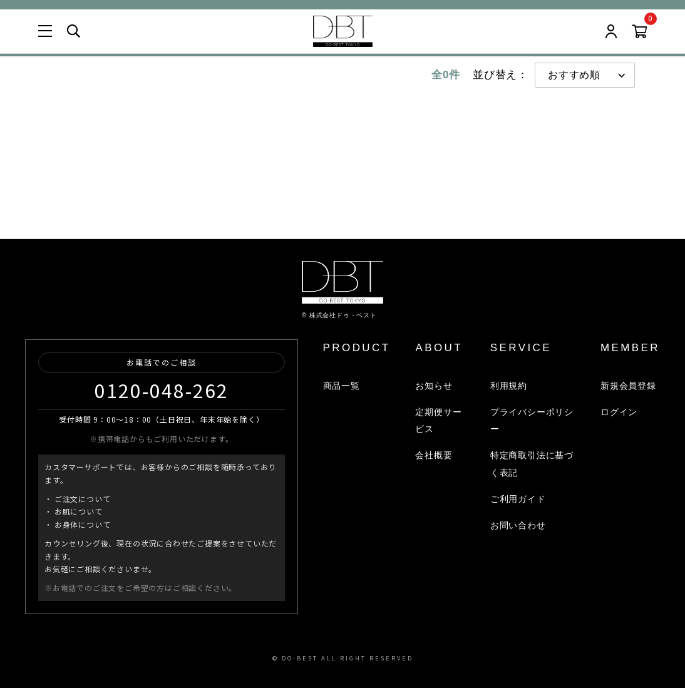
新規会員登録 (628, 386)
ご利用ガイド (518, 499)
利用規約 (508, 386)
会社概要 (433, 455)
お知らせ (433, 386)
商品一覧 (340, 386)
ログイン (618, 412)
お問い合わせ (518, 525)
